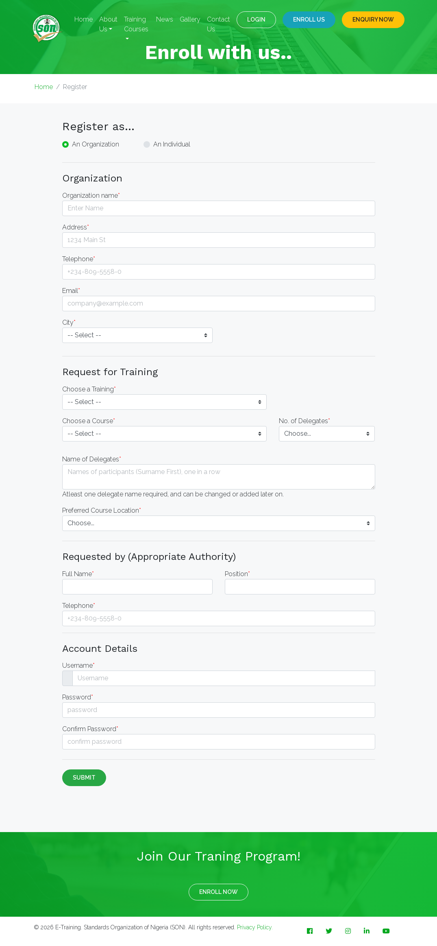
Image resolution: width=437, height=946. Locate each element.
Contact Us (218, 24)
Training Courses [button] (136, 24)
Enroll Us (309, 19)
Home (83, 19)
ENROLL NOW (218, 892)
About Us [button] (108, 24)
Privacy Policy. (255, 927)
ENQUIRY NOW (373, 19)
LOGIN (256, 19)
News (164, 19)
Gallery (190, 19)
